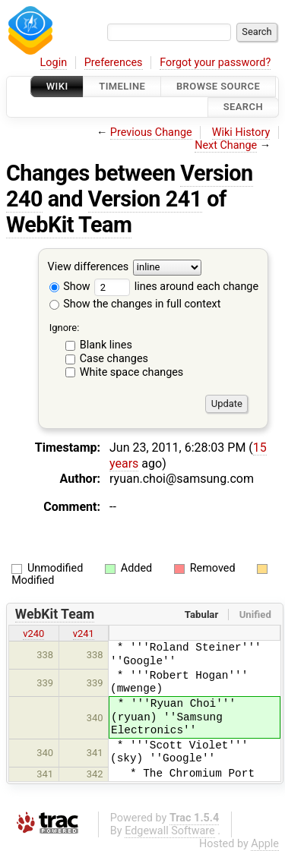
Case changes (114, 358)
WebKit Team (68, 225)
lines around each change (176, 286)
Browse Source (218, 86)
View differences (88, 266)
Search (243, 107)
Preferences (113, 62)
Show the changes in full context (135, 304)
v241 (83, 633)
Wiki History (241, 132)
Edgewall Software (170, 830)
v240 (33, 633)
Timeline (122, 86)
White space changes (132, 372)
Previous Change (151, 132)
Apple (265, 843)
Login (54, 62)
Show (69, 286)
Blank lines (106, 345)
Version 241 (145, 199)
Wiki (57, 86)
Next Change (226, 145)
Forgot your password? (215, 62)
